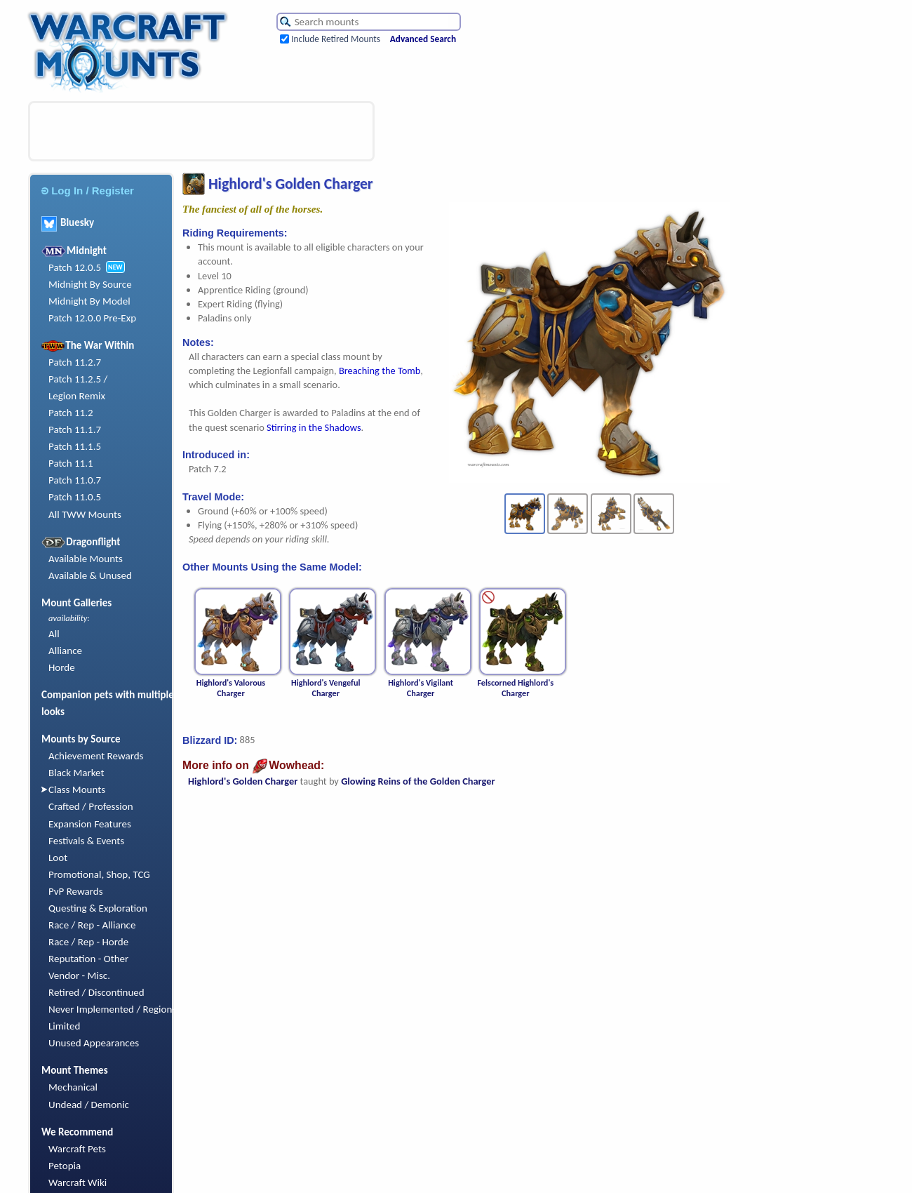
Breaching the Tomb (379, 370)
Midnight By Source (90, 284)
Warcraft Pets (77, 1148)
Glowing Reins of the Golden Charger (418, 781)
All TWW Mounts (84, 514)
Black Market (76, 772)
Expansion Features (89, 824)
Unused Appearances (93, 1043)
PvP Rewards (75, 891)
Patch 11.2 (70, 412)
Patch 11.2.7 (74, 362)
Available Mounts (85, 558)
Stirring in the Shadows (314, 427)
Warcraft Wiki (77, 1182)
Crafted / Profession (90, 806)
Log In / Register (87, 190)
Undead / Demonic (88, 1104)
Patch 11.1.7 (74, 429)
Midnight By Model (89, 301)
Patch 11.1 (70, 463)
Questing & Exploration (97, 908)
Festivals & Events (86, 840)
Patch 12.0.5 (74, 267)
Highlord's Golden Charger (242, 781)
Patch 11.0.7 (74, 480)
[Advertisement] (201, 131)
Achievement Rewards (96, 755)
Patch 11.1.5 (74, 446)
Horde (61, 667)
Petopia (64, 1165)
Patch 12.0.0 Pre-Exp (92, 318)
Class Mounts (76, 789)
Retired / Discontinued (96, 992)
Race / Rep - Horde (88, 941)
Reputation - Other (88, 958)
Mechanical (73, 1087)
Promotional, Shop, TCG (99, 874)
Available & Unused (90, 575)
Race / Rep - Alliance (91, 925)
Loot (57, 857)
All (54, 633)
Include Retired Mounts (335, 39)
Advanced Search (423, 39)
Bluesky (67, 222)
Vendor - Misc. (79, 975)
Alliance (65, 650)
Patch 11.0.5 (74, 497)
